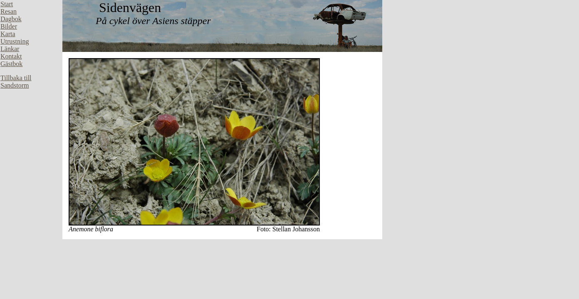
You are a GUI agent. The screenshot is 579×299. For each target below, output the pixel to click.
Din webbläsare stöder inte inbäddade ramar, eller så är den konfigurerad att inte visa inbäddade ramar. (31, 124)
